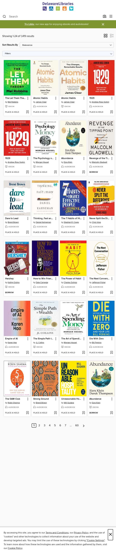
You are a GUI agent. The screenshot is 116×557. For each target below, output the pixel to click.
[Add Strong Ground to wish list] (55, 413)
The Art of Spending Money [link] (71, 338)
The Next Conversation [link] (99, 278)
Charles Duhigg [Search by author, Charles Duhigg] (70, 282)
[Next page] (84, 425)
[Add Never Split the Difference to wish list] (111, 232)
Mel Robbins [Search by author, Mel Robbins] (13, 102)
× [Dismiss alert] (103, 24)
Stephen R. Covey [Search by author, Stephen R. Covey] (71, 222)
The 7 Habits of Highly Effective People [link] (71, 218)
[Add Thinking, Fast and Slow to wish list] (55, 232)
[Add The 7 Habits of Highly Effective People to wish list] (83, 232)
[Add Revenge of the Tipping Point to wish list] (111, 172)
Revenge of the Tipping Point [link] (99, 158)
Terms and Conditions (57, 532)
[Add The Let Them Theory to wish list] (27, 112)
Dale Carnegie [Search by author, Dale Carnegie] (42, 282)
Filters (8, 53)
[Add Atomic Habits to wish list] (55, 112)
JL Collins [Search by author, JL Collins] (40, 342)
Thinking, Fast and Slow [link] (43, 218)
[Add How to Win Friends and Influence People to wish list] (55, 293)
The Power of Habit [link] (71, 278)
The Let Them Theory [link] (15, 98)
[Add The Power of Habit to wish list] (83, 293)
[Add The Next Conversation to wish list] (111, 293)
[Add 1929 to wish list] (111, 112)
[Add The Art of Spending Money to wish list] (83, 353)
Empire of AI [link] (11, 338)
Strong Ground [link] (41, 399)
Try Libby (29, 24)
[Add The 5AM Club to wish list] (27, 413)
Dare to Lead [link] (11, 218)
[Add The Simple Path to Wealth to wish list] (55, 353)
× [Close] (110, 535)
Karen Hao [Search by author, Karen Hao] (12, 342)
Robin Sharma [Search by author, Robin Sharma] (14, 403)
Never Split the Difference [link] (99, 218)
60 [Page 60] (77, 425)
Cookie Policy (15, 548)
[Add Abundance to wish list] (83, 172)
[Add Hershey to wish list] (27, 293)
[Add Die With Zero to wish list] (111, 353)
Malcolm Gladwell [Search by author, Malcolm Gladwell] (99, 162)
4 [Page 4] (49, 425)
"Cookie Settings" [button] (95, 540)
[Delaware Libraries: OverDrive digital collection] (58, 6)
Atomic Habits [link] (40, 98)
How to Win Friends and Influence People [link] (43, 278)
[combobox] (51, 16)
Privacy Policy (81, 532)
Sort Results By (10, 44)
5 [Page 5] (55, 425)
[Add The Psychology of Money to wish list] (55, 172)
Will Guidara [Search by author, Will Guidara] (69, 403)
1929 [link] (91, 98)
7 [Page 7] (65, 425)
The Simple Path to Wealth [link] (43, 338)
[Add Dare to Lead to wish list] (27, 232)
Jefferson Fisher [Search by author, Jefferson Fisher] (99, 282)
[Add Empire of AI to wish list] (27, 353)
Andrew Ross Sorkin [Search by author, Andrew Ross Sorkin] (100, 102)
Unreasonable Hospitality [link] (71, 399)
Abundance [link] (67, 158)
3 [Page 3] (44, 425)
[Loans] (104, 17)
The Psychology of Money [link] (43, 158)
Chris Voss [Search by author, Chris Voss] (96, 222)
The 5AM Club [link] (12, 399)
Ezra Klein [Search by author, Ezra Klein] (68, 162)
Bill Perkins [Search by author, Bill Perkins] (96, 342)
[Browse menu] (111, 16)
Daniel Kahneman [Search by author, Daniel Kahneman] (43, 222)
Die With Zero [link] (96, 338)
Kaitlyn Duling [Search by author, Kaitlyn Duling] (13, 282)
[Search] (4, 16)
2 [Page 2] (39, 425)
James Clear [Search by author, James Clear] (41, 102)
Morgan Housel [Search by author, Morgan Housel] (42, 162)
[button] (105, 36)
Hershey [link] (9, 278)
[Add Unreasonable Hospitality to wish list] (83, 413)
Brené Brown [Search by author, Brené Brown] (13, 222)
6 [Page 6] (60, 425)
